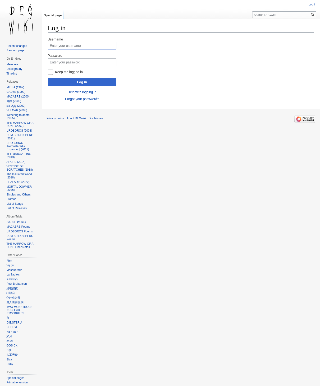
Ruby (9, 364)
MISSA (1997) (15, 87)
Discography (14, 69)
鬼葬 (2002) (13, 101)
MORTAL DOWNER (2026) (19, 188)
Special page (53, 15)
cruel (9, 341)
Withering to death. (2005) (18, 116)
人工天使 (12, 354)
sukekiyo (12, 279)
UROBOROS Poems (19, 231)
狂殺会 (10, 293)
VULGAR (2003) (16, 110)
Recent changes (16, 46)
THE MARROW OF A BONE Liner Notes (19, 245)
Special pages (15, 378)
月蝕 (9, 260)
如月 (9, 336)
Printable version (16, 382)
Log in (82, 82)
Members (12, 64)
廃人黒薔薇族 (14, 302)
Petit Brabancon (16, 283)
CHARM (11, 327)
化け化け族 (13, 297)
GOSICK (12, 345)
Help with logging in (82, 92)
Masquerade (14, 270)
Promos (11, 199)
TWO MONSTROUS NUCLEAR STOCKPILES (19, 310)
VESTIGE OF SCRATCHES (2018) (19, 168)
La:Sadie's (13, 274)
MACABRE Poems (18, 226)
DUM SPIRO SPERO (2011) (19, 136)
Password (55, 56)
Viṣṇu (10, 265)
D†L (9, 350)
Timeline (11, 73)
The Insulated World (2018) (19, 176)
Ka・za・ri (13, 331)
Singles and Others (18, 194)
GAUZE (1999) (15, 91)
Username (55, 39)
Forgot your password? (82, 99)
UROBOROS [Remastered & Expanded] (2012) (17, 146)
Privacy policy (55, 118)
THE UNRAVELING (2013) (18, 155)
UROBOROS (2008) (19, 130)
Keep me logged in (69, 72)
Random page (15, 50)
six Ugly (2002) (15, 105)
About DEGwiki (76, 118)
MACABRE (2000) (17, 96)
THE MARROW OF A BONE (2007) (19, 124)
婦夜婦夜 (12, 288)
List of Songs (14, 203)
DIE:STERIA (14, 322)
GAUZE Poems (16, 222)
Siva (9, 359)
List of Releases (16, 208)
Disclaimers (96, 118)
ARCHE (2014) (15, 162)
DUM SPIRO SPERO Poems (19, 237)
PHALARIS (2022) (17, 182)
